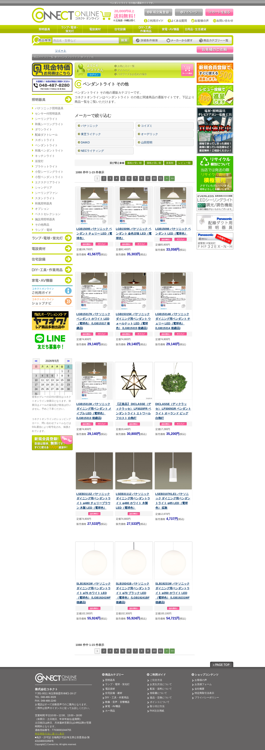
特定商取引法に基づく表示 (49, 733)
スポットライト (45, 140)
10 (154, 178)
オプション (42, 208)
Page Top (221, 664)
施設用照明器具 (45, 219)
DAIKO (85, 142)
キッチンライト (45, 155)
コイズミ (146, 125)
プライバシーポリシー (207, 697)
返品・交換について (161, 697)
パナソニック (89, 125)
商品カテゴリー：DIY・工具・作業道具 (52, 269)
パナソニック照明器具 (49, 108)
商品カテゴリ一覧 (43, 57)
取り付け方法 (157, 706)
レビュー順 (184, 163)
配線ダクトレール (46, 134)
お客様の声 (200, 21)
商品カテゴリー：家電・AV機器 (52, 280)
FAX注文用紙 (157, 710)
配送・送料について (161, 688)
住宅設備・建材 (113, 693)
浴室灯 (39, 161)
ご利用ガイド (154, 21)
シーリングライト (46, 118)
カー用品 (110, 710)
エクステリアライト (48, 182)
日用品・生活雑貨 (195, 29)
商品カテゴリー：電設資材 (52, 248)
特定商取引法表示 (204, 693)
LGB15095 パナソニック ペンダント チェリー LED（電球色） (94, 233)
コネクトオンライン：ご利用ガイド (52, 290)
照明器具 (44, 29)
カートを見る (219, 12)
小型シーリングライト (49, 171)
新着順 (169, 163)
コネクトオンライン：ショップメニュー (52, 301)
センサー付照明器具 (48, 113)
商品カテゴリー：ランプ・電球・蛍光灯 (52, 238)
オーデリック (149, 134)
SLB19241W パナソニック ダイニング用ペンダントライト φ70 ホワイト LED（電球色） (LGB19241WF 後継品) (93, 593)
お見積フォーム (203, 684)
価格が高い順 (154, 163)
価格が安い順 (134, 163)
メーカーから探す (179, 40)
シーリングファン (46, 192)
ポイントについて (159, 702)
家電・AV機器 (170, 29)
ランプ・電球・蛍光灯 (69, 29)
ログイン (93, 74)
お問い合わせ (223, 21)
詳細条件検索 (148, 40)
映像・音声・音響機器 (117, 702)
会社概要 (199, 688)
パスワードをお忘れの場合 (132, 74)
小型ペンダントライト (49, 177)
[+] (116, 115)
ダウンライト (43, 129)
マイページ (189, 12)
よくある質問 (177, 21)
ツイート (60, 50)
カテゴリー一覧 (214, 40)
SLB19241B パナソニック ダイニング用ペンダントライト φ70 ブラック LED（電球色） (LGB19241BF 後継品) (133, 593)
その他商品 (42, 224)
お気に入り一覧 (126, 66)
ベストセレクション (48, 214)
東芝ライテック (91, 134)
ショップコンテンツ (206, 674)
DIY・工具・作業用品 (145, 29)
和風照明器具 (43, 203)
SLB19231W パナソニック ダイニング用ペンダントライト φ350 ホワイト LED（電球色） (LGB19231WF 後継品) (172, 593)
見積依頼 (215, 50)
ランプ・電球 (43, 229)
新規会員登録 (158, 12)
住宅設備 (120, 29)
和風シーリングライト (49, 124)
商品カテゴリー (114, 674)
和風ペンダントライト (49, 150)
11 (160, 178)
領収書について (158, 693)
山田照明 (146, 142)
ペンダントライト (46, 145)
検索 (124, 40)
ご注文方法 (156, 680)
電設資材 (95, 29)
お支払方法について (161, 684)
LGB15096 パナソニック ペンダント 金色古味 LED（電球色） (134, 233)
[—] (125, 115)
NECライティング (92, 150)
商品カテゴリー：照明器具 (52, 99)
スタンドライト (45, 198)
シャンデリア (43, 187)
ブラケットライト (46, 166)
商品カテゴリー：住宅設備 (52, 259)
